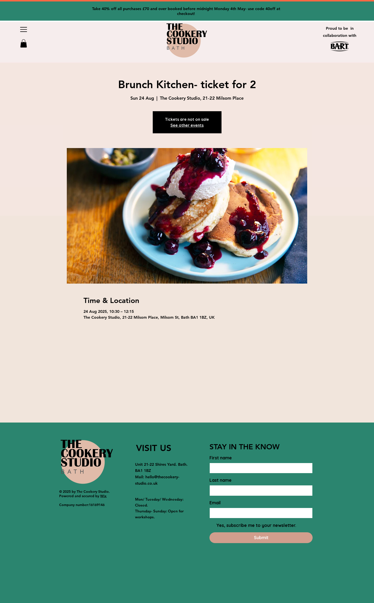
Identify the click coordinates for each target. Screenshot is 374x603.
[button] (23, 29)
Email (215, 503)
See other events (187, 125)
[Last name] (259, 490)
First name (220, 458)
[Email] (259, 513)
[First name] (259, 468)
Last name (220, 480)
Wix (103, 496)
